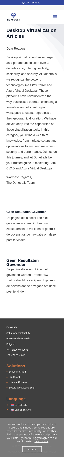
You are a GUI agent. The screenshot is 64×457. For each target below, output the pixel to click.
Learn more (41, 441)
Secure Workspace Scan (22, 387)
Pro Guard (14, 377)
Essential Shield (17, 371)
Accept (32, 449)
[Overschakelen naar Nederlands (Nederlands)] (21, 405)
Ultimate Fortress (18, 382)
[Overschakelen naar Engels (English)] (21, 409)
